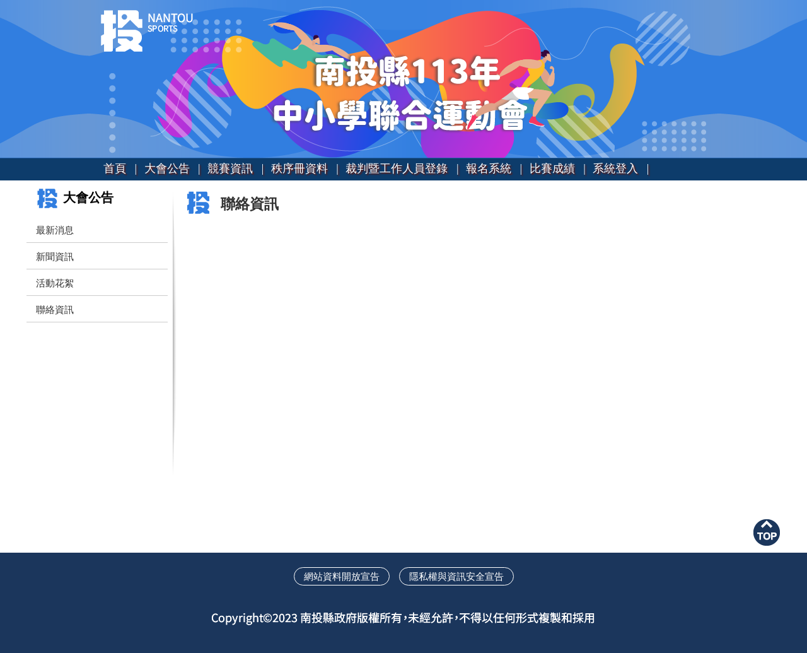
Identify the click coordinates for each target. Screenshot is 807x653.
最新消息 (55, 230)
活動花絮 (55, 283)
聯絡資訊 (55, 309)
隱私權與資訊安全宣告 (456, 576)
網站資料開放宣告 (342, 576)
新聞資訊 (55, 256)
